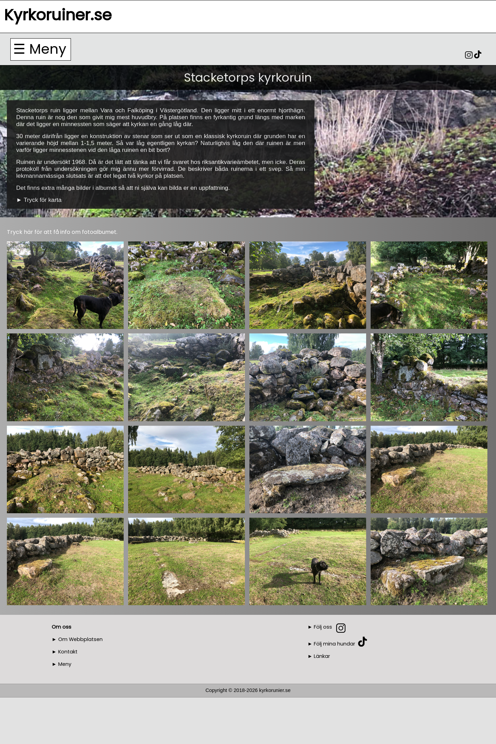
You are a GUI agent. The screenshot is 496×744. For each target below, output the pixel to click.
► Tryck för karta (39, 199)
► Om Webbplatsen (77, 639)
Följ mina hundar (334, 643)
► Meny (61, 664)
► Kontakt (65, 651)
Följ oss (323, 626)
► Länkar (319, 656)
